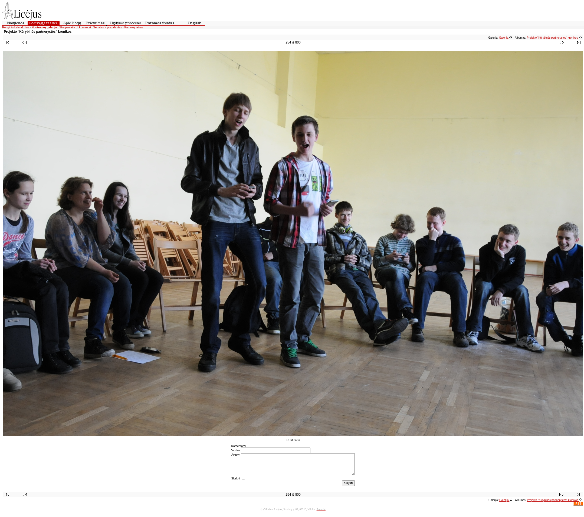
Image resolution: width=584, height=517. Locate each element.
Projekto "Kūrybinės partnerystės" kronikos (554, 37)
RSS (578, 507)
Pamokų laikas (133, 27)
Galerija (506, 37)
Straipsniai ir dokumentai (75, 27)
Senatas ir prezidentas (107, 27)
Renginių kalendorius (15, 27)
